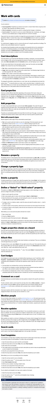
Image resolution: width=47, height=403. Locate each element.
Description (30, 299)
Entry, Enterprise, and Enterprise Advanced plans (16, 20)
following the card (5, 286)
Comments (23, 299)
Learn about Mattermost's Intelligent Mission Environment (22, 1)
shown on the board (19, 123)
